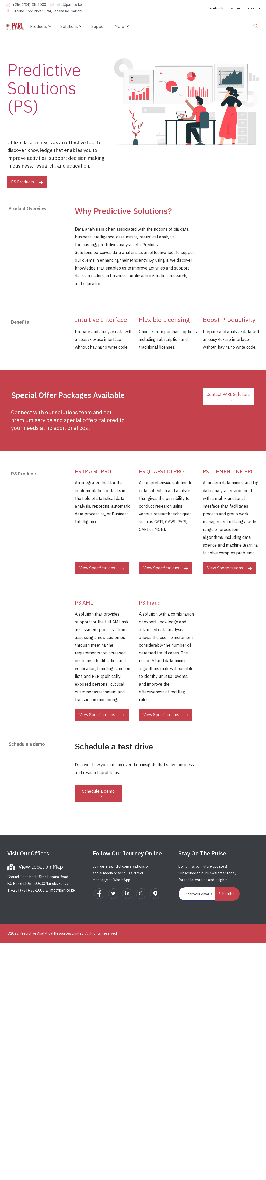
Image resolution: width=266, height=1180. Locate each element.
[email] (196, 894)
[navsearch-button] (256, 26)
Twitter (234, 8)
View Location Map (41, 866)
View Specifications (101, 567)
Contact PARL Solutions (228, 396)
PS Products (27, 181)
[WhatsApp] (141, 893)
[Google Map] (155, 893)
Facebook (215, 8)
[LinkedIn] (127, 893)
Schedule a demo (98, 793)
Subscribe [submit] (226, 894)
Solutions (71, 26)
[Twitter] (113, 893)
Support (99, 26)
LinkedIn (253, 8)
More (122, 26)
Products (41, 26)
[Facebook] (99, 893)
